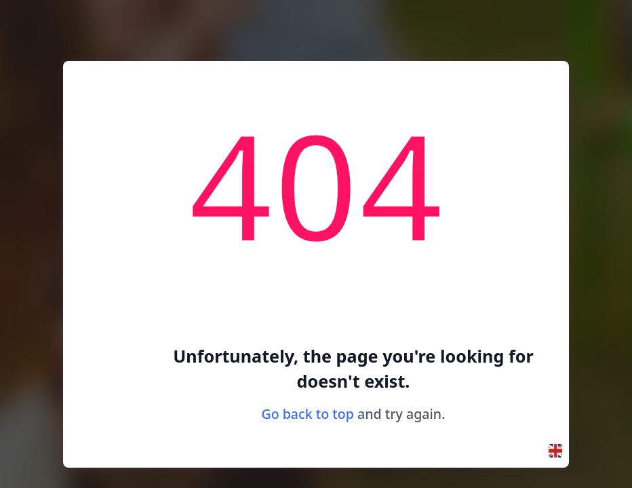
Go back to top (307, 414)
